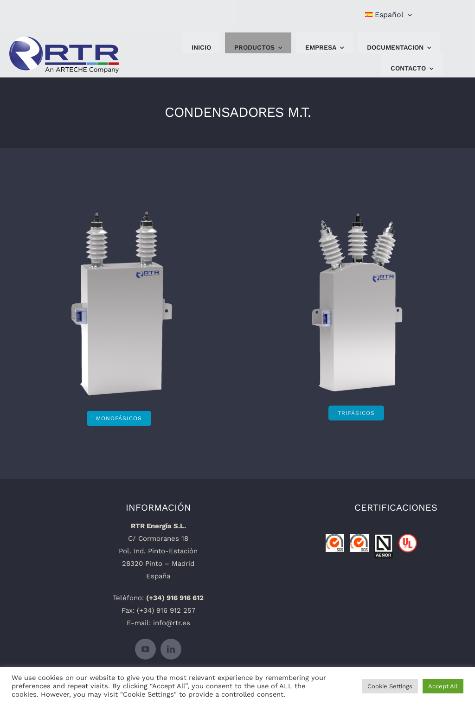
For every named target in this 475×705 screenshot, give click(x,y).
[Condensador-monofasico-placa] (120, 231)
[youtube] (145, 649)
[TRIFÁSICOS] (356, 408)
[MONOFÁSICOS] (119, 418)
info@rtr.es (171, 623)
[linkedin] (170, 649)
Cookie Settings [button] (389, 686)
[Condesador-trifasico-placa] (356, 220)
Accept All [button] (443, 686)
